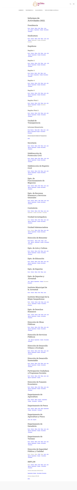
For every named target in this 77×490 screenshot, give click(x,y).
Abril (39, 28)
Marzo (36, 28)
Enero (29, 28)
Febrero (32, 28)
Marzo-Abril (37, 130)
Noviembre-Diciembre (41, 473)
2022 (29, 138)
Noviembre (46, 29)
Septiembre (36, 29)
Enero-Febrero (31, 130)
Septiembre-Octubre (35, 131)
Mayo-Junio (43, 130)
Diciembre (30, 31)
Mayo (42, 28)
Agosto (32, 29)
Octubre (41, 29)
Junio (45, 28)
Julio (29, 29)
